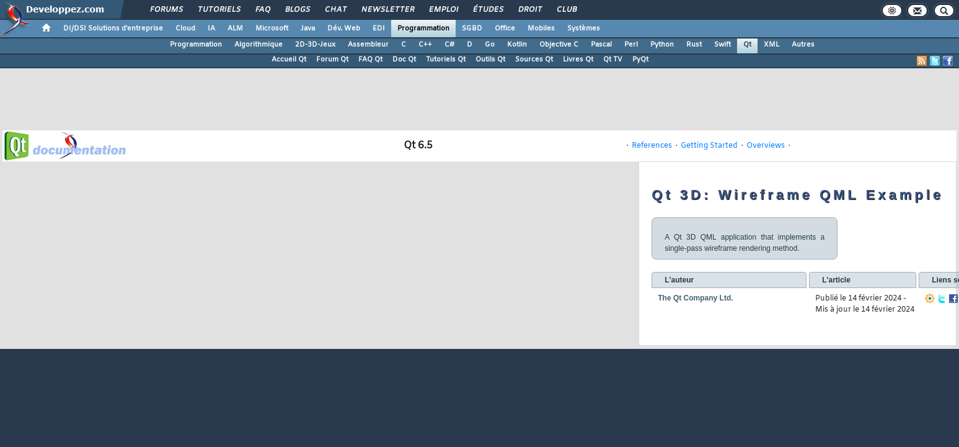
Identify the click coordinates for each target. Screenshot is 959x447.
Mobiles (541, 28)
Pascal (601, 44)
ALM (235, 28)
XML (771, 44)
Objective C (558, 44)
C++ (425, 44)
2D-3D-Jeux (315, 44)
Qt (747, 44)
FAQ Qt (370, 59)
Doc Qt (404, 59)
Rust (694, 44)
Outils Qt (490, 59)
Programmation (423, 28)
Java (308, 28)
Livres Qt (578, 59)
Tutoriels (218, 10)
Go (490, 44)
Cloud (185, 28)
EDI (379, 28)
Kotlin (517, 44)
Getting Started (709, 146)
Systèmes (583, 28)
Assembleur (368, 44)
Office (505, 28)
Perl (631, 44)
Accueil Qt (289, 59)
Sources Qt (534, 59)
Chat (335, 10)
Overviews (765, 146)
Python (662, 44)
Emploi (443, 10)
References (652, 146)
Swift (722, 44)
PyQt (640, 59)
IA (211, 28)
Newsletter (387, 10)
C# (449, 44)
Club (566, 10)
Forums (165, 10)
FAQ (262, 10)
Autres (803, 44)
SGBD (472, 28)
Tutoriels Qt (446, 59)
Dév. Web (343, 28)
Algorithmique (258, 44)
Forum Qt (332, 59)
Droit (529, 10)
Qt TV (612, 59)
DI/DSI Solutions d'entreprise (113, 28)
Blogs (297, 10)
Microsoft (271, 28)
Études (487, 10)
